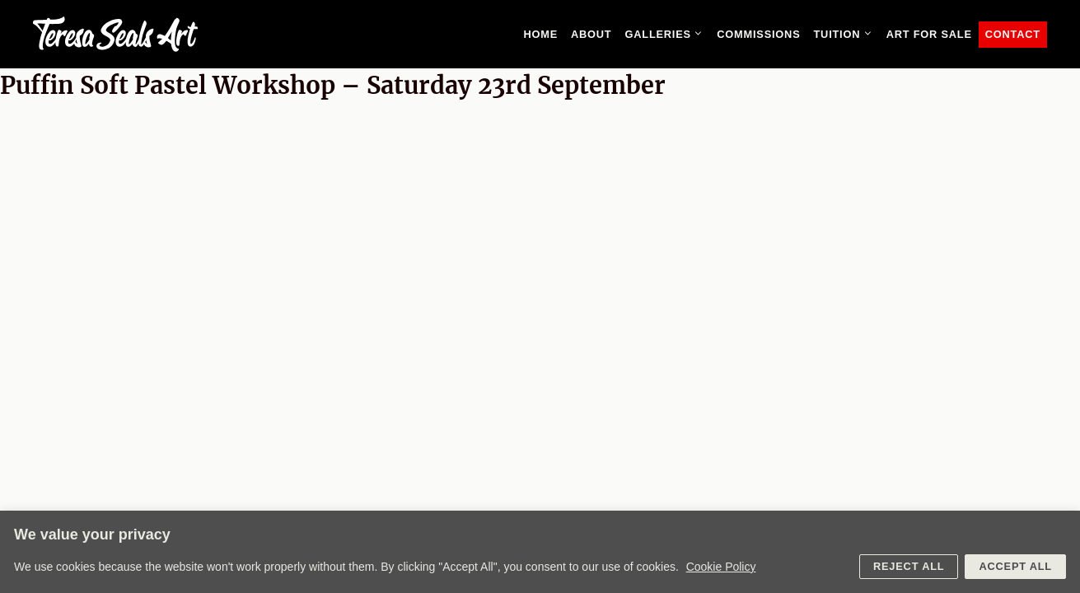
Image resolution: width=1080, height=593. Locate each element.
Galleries (667, 34)
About (591, 34)
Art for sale (929, 34)
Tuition (846, 34)
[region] (540, 552)
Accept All (1015, 566)
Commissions (758, 34)
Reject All (908, 566)
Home (540, 34)
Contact (1012, 34)
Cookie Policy (721, 566)
